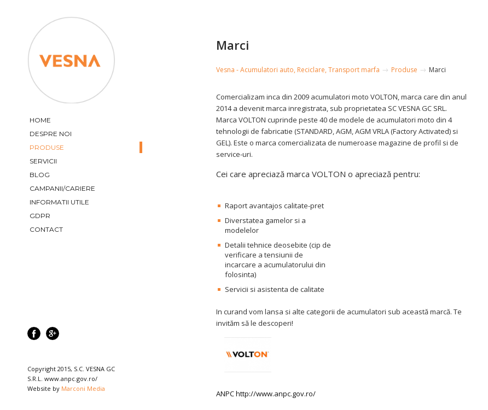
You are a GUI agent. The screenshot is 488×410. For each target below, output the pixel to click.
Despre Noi (51, 134)
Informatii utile (59, 202)
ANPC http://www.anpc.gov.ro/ (266, 394)
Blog (40, 175)
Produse (47, 147)
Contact (46, 229)
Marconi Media (83, 388)
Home (40, 120)
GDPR (40, 216)
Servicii (43, 161)
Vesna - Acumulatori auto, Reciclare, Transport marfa (298, 69)
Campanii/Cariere (62, 188)
